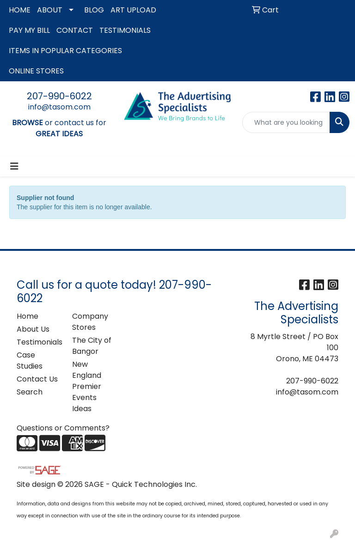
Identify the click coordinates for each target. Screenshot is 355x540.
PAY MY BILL (29, 30)
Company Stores (90, 322)
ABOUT (49, 10)
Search (30, 392)
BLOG (94, 10)
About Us (33, 329)
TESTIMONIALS (125, 30)
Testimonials (39, 342)
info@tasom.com (59, 107)
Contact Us (37, 379)
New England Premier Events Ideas (86, 386)
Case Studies (30, 360)
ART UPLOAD (133, 10)
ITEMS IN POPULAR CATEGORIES (65, 50)
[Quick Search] (286, 122)
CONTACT (74, 30)
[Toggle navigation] (14, 166)
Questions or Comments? (63, 428)
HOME (20, 10)
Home (27, 316)
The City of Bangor (91, 346)
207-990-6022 (59, 96)
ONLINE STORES (36, 71)
